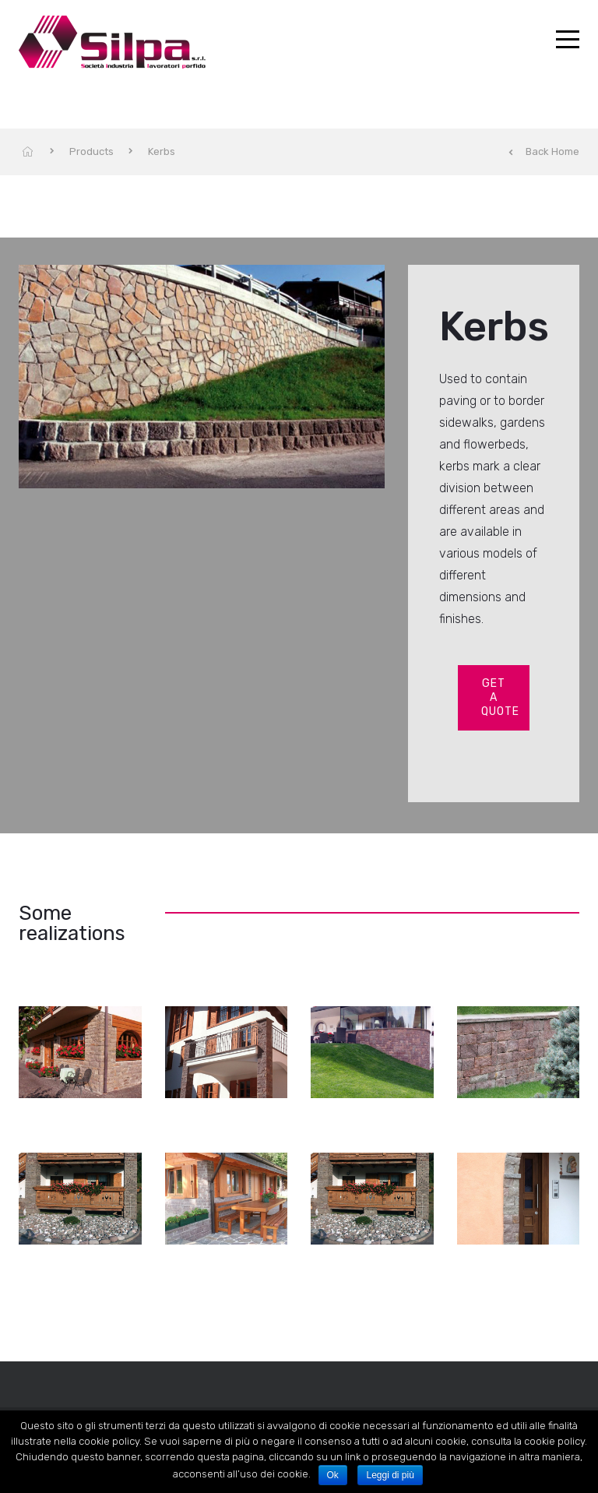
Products (91, 151)
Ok (333, 1475)
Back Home (543, 151)
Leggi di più (389, 1475)
